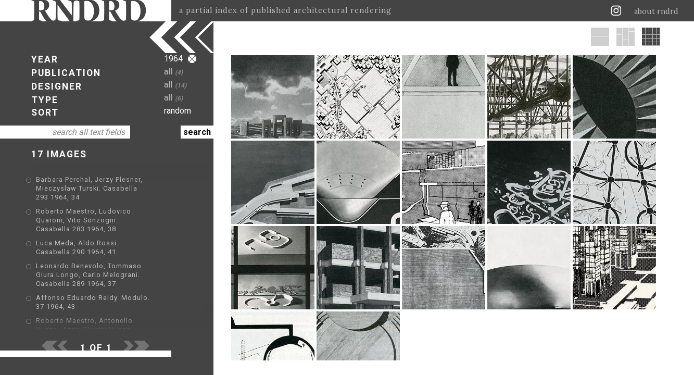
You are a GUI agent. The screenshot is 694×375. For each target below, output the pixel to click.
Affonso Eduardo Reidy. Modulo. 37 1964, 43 (114, 272)
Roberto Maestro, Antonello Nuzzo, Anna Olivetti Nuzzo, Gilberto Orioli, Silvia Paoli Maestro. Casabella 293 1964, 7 (108, 295)
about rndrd (656, 11)
